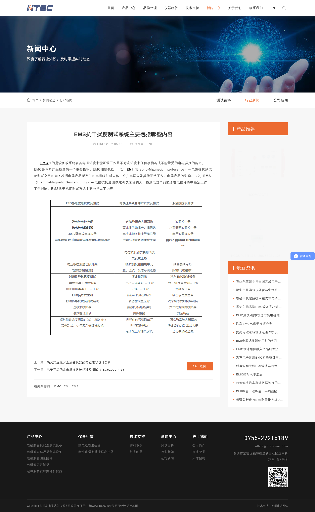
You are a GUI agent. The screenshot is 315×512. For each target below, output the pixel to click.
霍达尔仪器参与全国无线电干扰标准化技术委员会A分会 (262, 281)
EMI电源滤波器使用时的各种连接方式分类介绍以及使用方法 (262, 340)
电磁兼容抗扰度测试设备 (44, 445)
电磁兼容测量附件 (40, 458)
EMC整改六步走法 (249, 374)
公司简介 (198, 445)
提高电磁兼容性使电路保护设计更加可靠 (262, 332)
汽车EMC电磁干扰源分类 (254, 323)
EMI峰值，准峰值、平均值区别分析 (261, 391)
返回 (203, 366)
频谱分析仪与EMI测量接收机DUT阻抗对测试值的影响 (262, 399)
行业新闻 (167, 451)
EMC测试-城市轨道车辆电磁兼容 (259, 315)
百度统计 (120, 505)
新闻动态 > (50, 100)
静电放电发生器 (89, 445)
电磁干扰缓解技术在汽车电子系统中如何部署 (262, 298)
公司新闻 (167, 458)
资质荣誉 (198, 451)
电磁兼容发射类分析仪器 (44, 471)
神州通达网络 (279, 505)
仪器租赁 (171, 8)
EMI (67, 386)
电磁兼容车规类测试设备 (44, 451)
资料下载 (136, 445)
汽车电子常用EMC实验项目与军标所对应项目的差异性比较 (262, 357)
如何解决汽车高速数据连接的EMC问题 (262, 383)
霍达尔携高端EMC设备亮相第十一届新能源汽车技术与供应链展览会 (262, 306)
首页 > (37, 100)
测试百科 (167, 445)
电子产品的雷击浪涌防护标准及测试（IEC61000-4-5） (86, 369)
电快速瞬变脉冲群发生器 (96, 451)
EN (273, 8)
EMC (57, 386)
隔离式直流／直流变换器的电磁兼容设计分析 (79, 362)
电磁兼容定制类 (38, 464)
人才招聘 (198, 458)
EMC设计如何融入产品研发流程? (260, 349)
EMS (75, 386)
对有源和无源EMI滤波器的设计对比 (261, 366)
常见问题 (136, 451)
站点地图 (132, 505)
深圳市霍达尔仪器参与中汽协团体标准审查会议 (262, 290)
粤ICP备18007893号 (101, 505)
